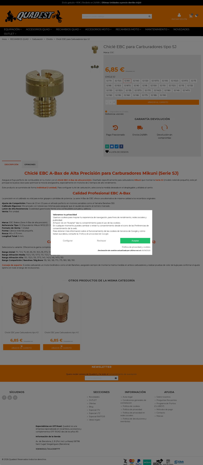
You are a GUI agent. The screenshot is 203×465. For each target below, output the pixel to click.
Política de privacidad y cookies (136, 247)
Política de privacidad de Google (93, 234)
